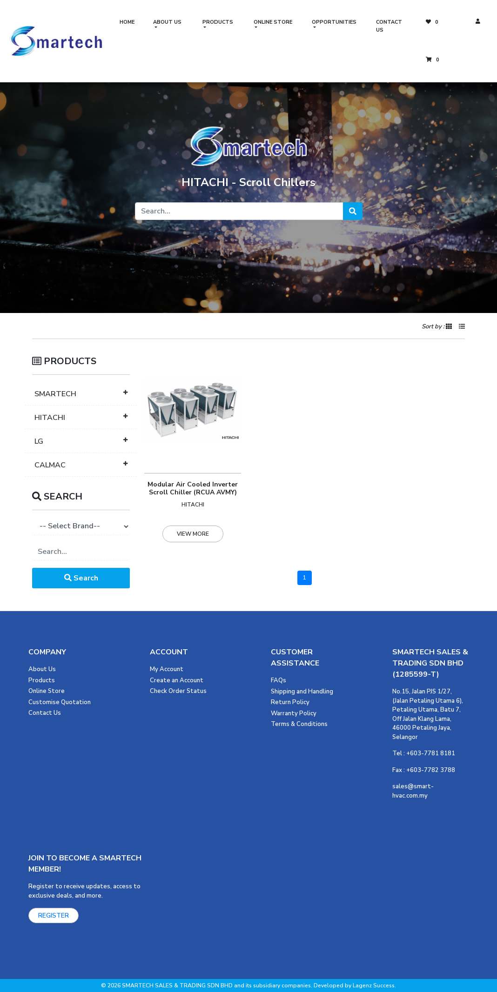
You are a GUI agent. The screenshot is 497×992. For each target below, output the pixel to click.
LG (38, 441)
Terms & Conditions (299, 724)
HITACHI (49, 418)
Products (41, 680)
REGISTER (53, 915)
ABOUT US (167, 22)
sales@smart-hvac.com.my (413, 791)
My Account (166, 669)
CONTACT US (389, 26)
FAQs (278, 680)
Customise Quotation (59, 702)
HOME (127, 22)
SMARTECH (55, 394)
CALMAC (50, 465)
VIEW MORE (193, 534)
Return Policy (290, 702)
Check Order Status (178, 691)
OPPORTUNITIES (334, 22)
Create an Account (176, 680)
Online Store (46, 691)
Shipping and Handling (302, 691)
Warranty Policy (293, 713)
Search (81, 578)
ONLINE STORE (273, 22)
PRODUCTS (217, 22)
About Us (42, 669)
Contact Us (44, 713)
